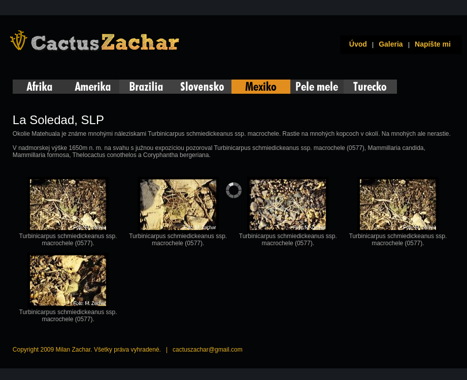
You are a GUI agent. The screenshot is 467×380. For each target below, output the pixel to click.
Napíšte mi (433, 44)
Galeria (391, 44)
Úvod (356, 44)
